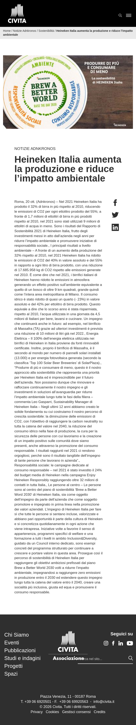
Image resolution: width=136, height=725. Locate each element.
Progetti (13, 666)
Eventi (11, 642)
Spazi (11, 674)
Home (7, 30)
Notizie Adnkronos (24, 30)
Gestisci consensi (76, 712)
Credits (99, 712)
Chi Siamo (16, 635)
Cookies (52, 712)
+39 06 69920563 (73, 702)
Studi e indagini (22, 658)
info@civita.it (103, 702)
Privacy (37, 712)
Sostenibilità (46, 30)
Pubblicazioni (20, 650)
